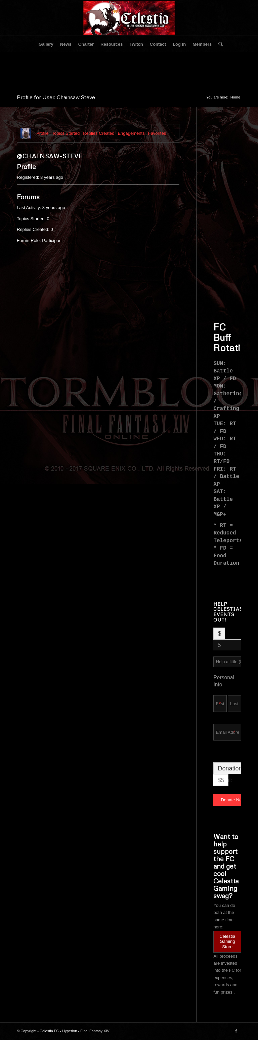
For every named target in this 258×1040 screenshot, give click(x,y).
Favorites (157, 133)
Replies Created (98, 133)
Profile (42, 133)
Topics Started (66, 133)
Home (235, 97)
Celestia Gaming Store (227, 941)
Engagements (131, 133)
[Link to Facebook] (236, 1031)
